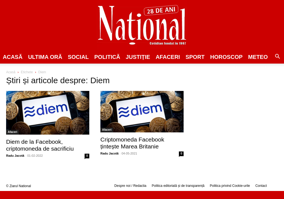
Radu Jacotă (15, 155)
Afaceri (168, 57)
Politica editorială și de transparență (178, 186)
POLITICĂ (107, 57)
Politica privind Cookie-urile (230, 186)
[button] (277, 57)
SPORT (195, 57)
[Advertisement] (236, 112)
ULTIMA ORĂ (45, 57)
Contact (261, 186)
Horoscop (226, 57)
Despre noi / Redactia (130, 186)
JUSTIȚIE (138, 57)
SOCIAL (78, 57)
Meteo (258, 57)
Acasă (12, 57)
